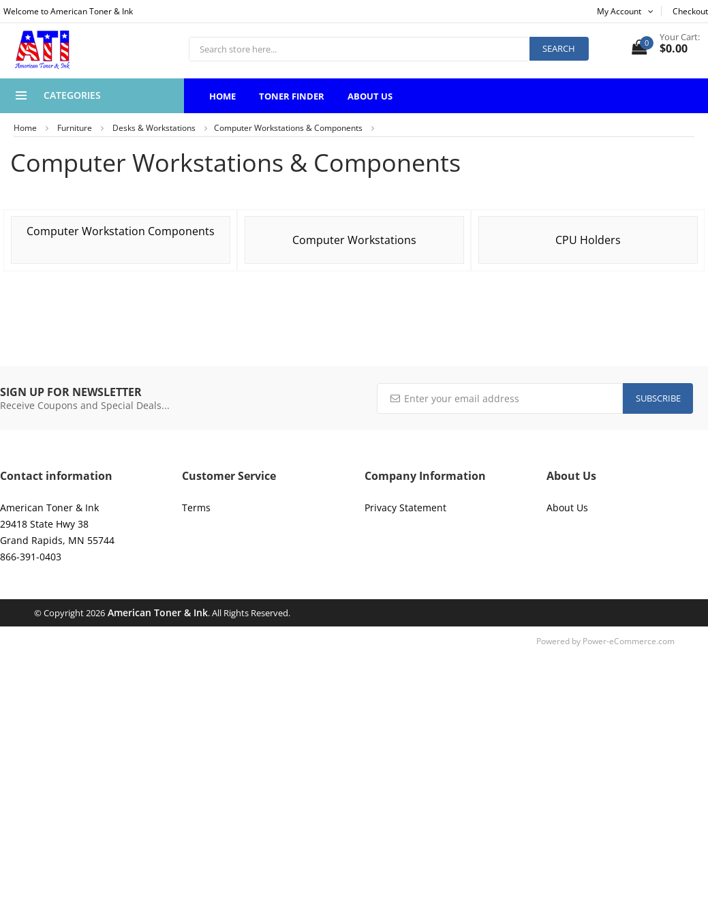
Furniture (74, 128)
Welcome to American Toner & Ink (68, 11)
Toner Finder (291, 96)
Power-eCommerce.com (629, 641)
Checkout (690, 11)
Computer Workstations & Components (288, 128)
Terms (196, 507)
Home (222, 96)
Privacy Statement (405, 507)
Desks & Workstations (154, 128)
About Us (370, 96)
